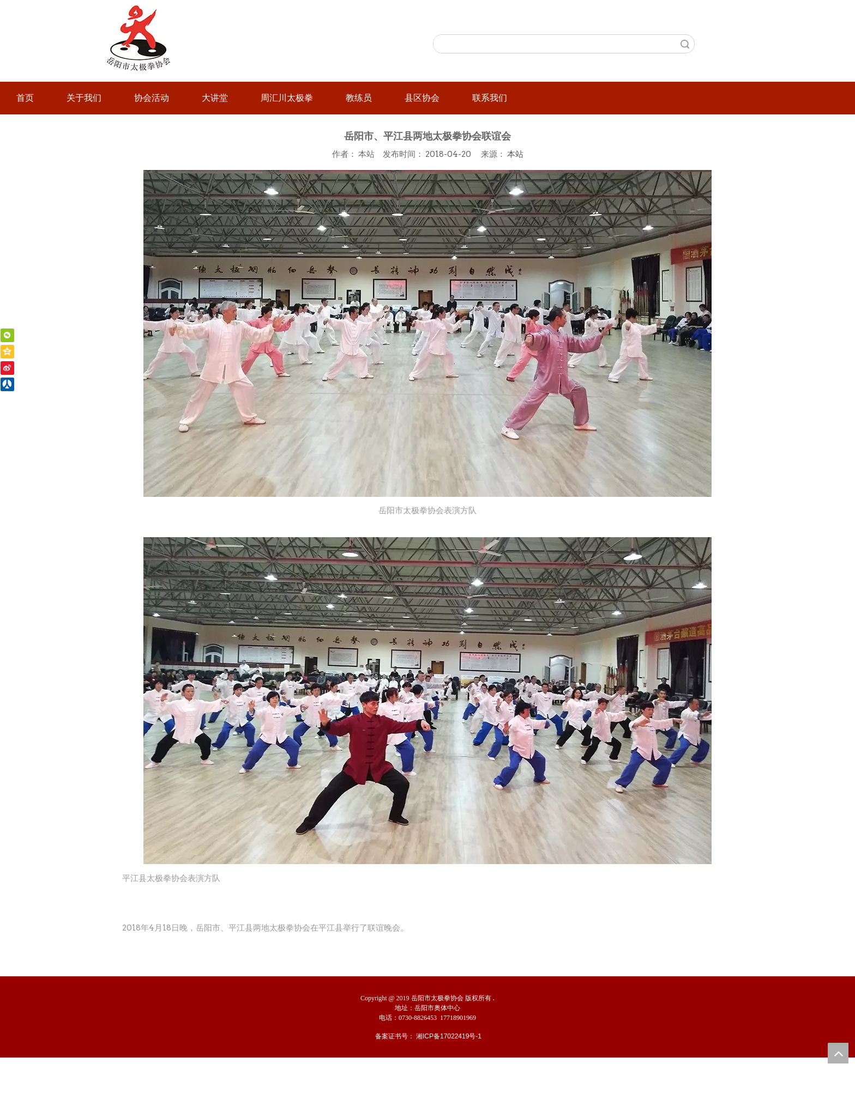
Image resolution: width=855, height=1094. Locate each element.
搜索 (685, 44)
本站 (515, 154)
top (838, 1053)
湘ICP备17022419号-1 (448, 1036)
